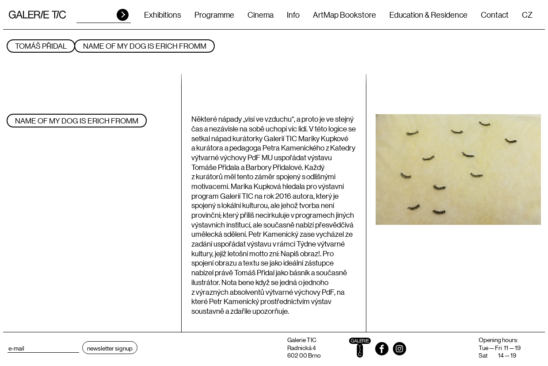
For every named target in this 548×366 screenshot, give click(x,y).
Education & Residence (428, 14)
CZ (527, 14)
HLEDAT (123, 15)
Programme (214, 14)
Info (293, 14)
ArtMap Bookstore (344, 14)
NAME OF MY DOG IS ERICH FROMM (144, 45)
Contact (495, 14)
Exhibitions (162, 14)
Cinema (260, 14)
